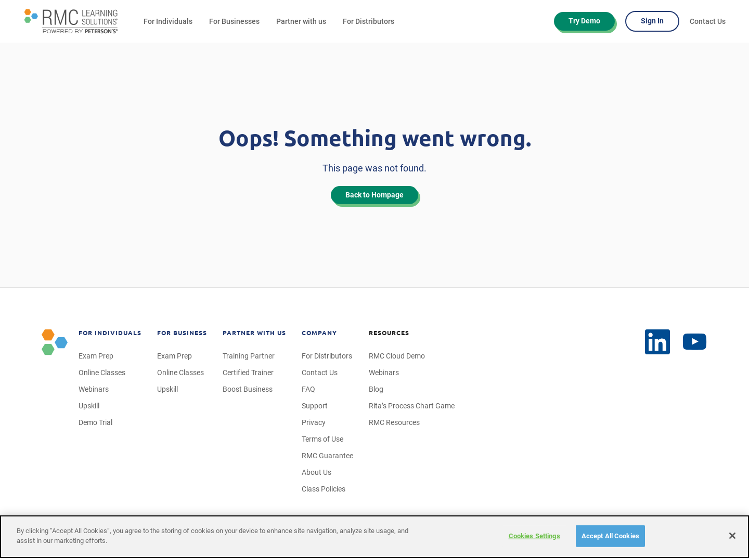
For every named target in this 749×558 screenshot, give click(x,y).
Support (315, 406)
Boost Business (248, 389)
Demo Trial (95, 422)
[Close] (732, 535)
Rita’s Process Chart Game (412, 406)
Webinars (94, 389)
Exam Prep (96, 356)
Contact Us (708, 21)
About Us (316, 472)
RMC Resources (394, 422)
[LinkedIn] (694, 342)
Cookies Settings (534, 536)
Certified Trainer (248, 372)
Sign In (652, 21)
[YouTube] (657, 341)
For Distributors (368, 21)
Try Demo (584, 21)
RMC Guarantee (327, 455)
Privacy (314, 422)
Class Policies (323, 489)
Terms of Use (322, 439)
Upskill (89, 406)
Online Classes (102, 372)
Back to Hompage (374, 195)
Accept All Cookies (610, 536)
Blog (376, 389)
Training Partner (249, 356)
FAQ (308, 389)
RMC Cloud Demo (397, 356)
